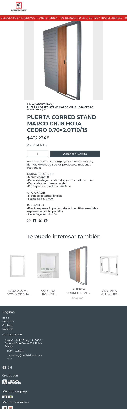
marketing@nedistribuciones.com (22, 357)
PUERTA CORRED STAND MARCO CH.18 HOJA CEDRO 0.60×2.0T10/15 (78, 291)
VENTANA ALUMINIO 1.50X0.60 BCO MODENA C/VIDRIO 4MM (109, 292)
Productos (8, 321)
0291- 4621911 (12, 351)
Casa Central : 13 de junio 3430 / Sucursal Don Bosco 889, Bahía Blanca (22, 343)
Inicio (5, 317)
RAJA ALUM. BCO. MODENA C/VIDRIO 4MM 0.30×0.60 (17, 292)
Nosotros (7, 329)
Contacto (7, 325)
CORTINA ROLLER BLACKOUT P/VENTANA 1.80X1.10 (48, 292)
